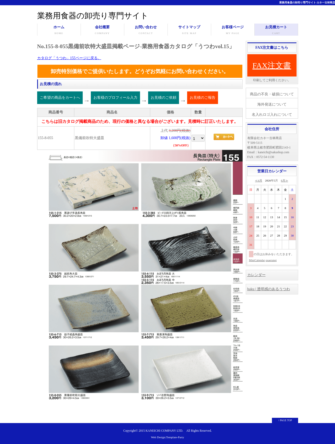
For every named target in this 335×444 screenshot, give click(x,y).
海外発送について (272, 104)
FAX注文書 (272, 65)
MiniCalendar (257, 260)
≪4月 (258, 180)
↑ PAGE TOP (285, 420)
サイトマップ (189, 30)
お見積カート (276, 30)
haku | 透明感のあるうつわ (268, 289)
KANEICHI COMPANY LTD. (164, 430)
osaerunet (271, 260)
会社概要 (102, 30)
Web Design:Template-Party (167, 437)
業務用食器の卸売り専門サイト (92, 15)
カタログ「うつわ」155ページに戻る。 (69, 58)
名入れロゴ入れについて (272, 115)
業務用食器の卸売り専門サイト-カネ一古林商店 (307, 2)
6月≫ (284, 180)
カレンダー (256, 275)
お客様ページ (232, 30)
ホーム (59, 30)
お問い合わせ (146, 30)
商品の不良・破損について (272, 94)
